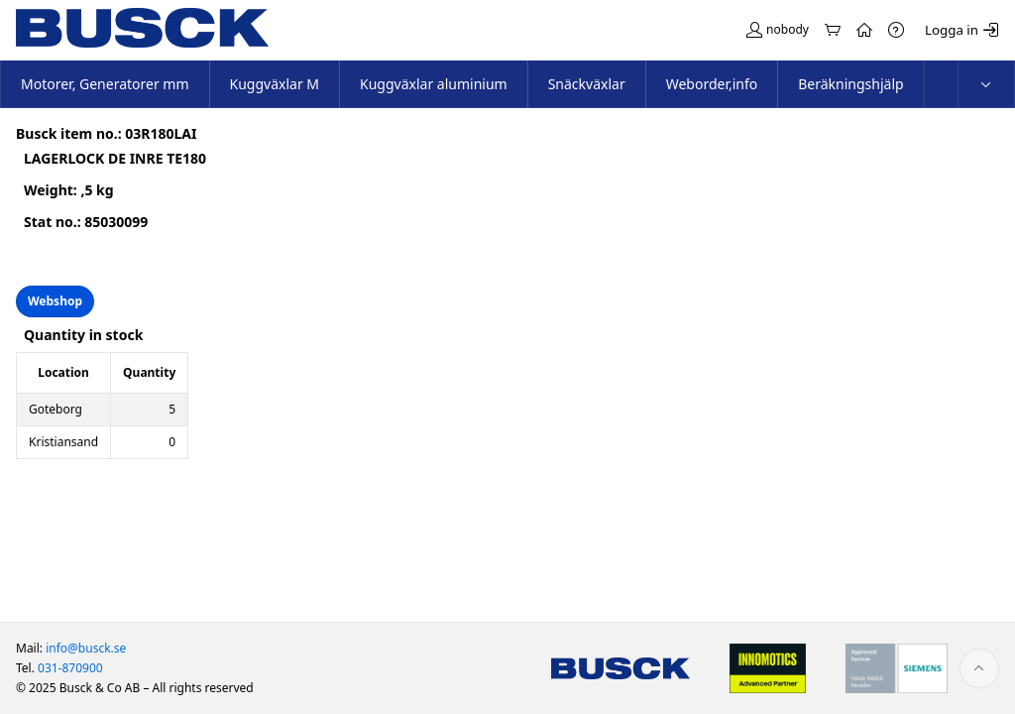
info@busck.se (86, 648)
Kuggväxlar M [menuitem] (275, 83)
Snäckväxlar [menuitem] (586, 83)
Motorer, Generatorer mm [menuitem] (105, 83)
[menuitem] (986, 84)
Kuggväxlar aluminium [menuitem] (434, 83)
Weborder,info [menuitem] (712, 83)
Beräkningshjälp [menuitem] (850, 83)
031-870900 (70, 667)
